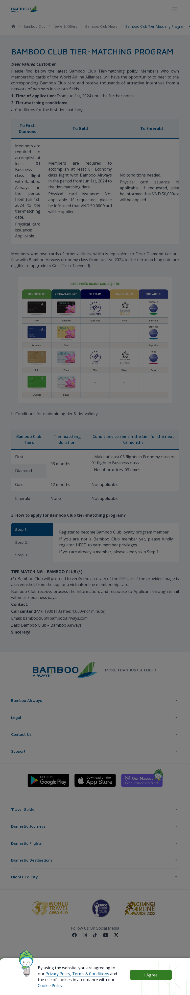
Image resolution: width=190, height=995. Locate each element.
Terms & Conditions (90, 973)
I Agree (151, 975)
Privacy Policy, (58, 973)
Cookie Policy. (50, 985)
